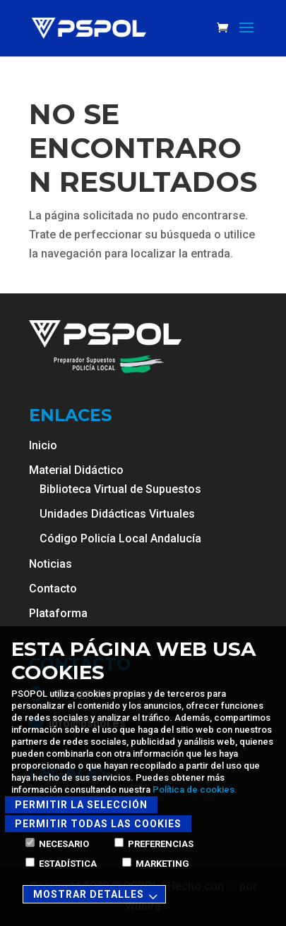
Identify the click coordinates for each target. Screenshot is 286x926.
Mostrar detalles (97, 895)
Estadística (61, 863)
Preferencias (153, 844)
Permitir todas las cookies (98, 823)
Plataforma (58, 613)
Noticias (50, 564)
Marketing (155, 863)
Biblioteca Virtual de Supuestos (120, 489)
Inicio (43, 445)
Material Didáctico (76, 470)
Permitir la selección (81, 804)
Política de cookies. (195, 789)
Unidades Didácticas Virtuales (117, 513)
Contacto (53, 588)
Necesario (57, 844)
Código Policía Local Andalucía (120, 538)
